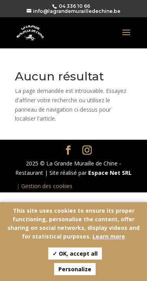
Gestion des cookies (47, 186)
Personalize (74, 269)
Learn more (109, 236)
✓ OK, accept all (75, 253)
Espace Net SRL (110, 172)
